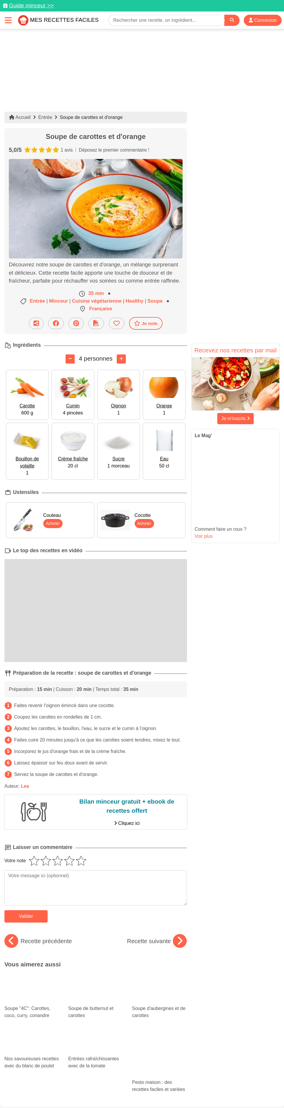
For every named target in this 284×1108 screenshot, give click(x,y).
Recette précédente (38, 940)
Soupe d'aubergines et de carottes (159, 989)
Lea (25, 786)
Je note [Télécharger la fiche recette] (146, 323)
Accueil (20, 117)
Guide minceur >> (31, 5)
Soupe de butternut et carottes (95, 989)
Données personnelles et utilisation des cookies (86, 1084)
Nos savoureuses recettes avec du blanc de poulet (31, 1022)
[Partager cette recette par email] (36, 323)
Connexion (263, 20)
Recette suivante (157, 940)
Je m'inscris (235, 418)
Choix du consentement (197, 1091)
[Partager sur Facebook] (56, 323)
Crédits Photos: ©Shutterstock (139, 1091)
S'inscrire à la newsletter (249, 1091)
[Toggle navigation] (8, 20)
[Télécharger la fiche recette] (96, 323)
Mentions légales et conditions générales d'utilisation (186, 1084)
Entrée (45, 117)
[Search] (232, 20)
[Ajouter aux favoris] (116, 323)
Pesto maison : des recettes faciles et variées (156, 1017)
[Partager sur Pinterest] (76, 323)
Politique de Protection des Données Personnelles (58, 1091)
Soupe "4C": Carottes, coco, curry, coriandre (27, 984)
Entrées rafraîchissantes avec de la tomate (95, 1022)
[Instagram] (164, 1073)
